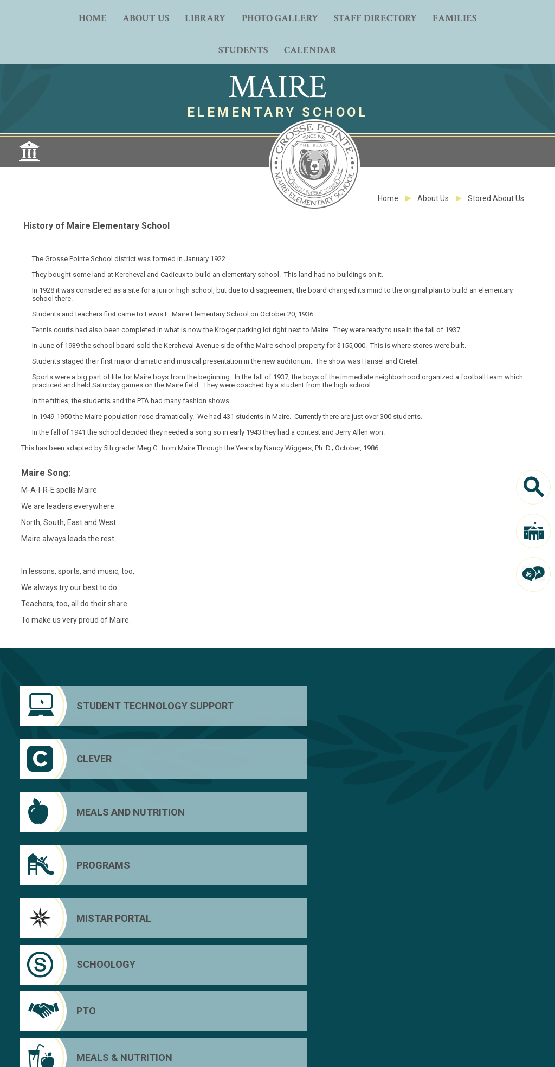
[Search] (533, 487)
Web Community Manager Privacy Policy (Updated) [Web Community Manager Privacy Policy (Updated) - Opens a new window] (216, 1048)
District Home (467, 981)
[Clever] (212, 706)
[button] (485, 1051)
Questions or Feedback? (118, 1048)
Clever (454, 996)
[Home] (92, 16)
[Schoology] (212, 759)
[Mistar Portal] (81, 759)
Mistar (453, 1011)
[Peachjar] (277, 1011)
